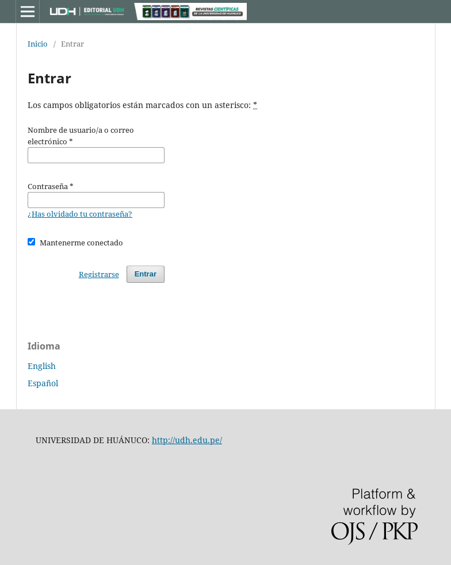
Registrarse (99, 274)
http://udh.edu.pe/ (187, 440)
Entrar (145, 274)
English (42, 365)
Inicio (38, 44)
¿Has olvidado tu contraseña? (80, 214)
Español (43, 383)
